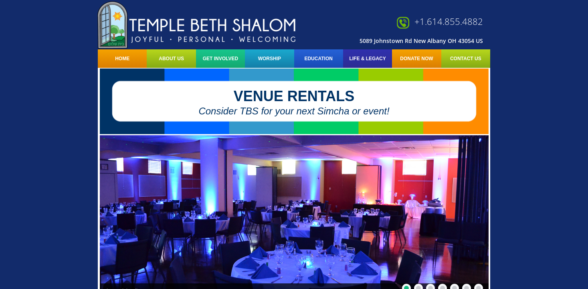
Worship (269, 58)
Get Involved (220, 58)
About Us (171, 58)
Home (122, 58)
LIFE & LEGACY (367, 58)
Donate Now (416, 58)
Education (318, 58)
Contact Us (465, 58)
